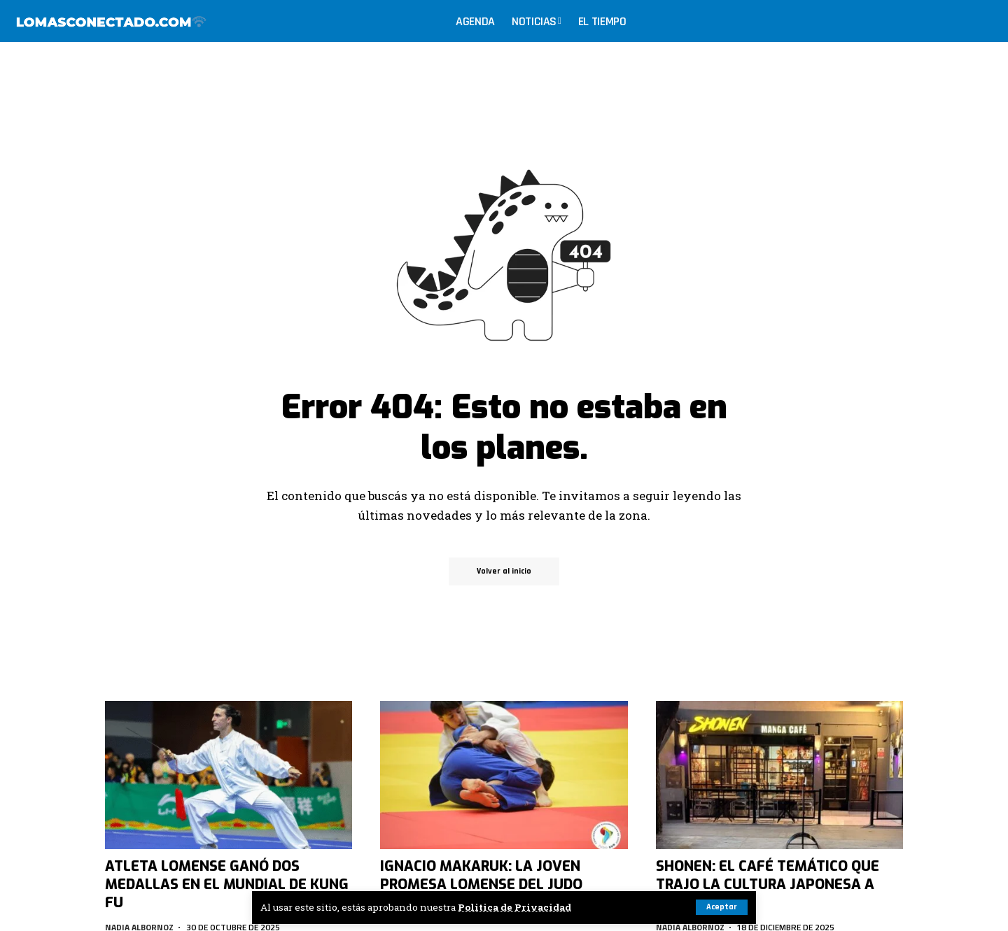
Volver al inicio (504, 571)
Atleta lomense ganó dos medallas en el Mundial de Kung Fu (227, 884)
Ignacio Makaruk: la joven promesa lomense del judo (481, 875)
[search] (982, 21)
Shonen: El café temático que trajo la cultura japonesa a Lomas (767, 884)
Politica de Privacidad (514, 907)
